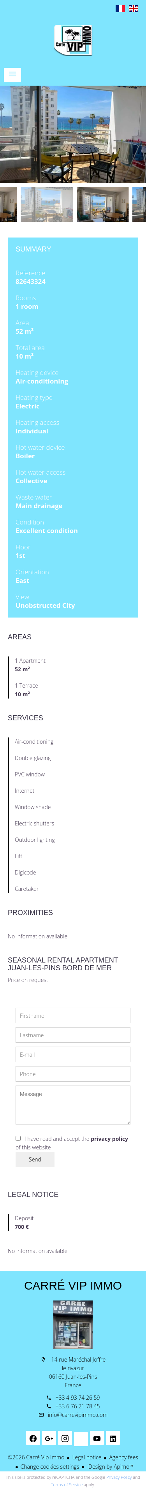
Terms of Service (67, 1484)
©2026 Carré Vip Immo (36, 1457)
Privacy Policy (119, 1477)
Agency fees (123, 1457)
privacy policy (109, 1138)
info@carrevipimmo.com (78, 1414)
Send (35, 1159)
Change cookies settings (50, 1466)
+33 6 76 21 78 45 (77, 1406)
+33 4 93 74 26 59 (77, 1397)
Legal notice (86, 1457)
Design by (110, 1466)
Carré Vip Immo (73, 1285)
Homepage (73, 40)
